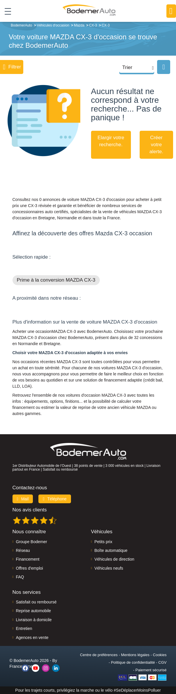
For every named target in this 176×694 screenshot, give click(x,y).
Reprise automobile (33, 610)
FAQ (20, 577)
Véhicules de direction (114, 559)
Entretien (24, 628)
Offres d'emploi (29, 568)
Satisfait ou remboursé (36, 602)
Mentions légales (135, 655)
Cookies (160, 655)
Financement (28, 559)
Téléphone (55, 499)
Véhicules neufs (109, 568)
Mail (23, 499)
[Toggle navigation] (5, 11)
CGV (162, 662)
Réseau (23, 550)
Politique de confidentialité (133, 662)
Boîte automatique (111, 550)
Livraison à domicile (34, 619)
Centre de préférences (99, 655)
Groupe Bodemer (31, 541)
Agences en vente (32, 637)
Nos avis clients (30, 510)
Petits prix (103, 541)
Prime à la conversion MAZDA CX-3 (56, 280)
